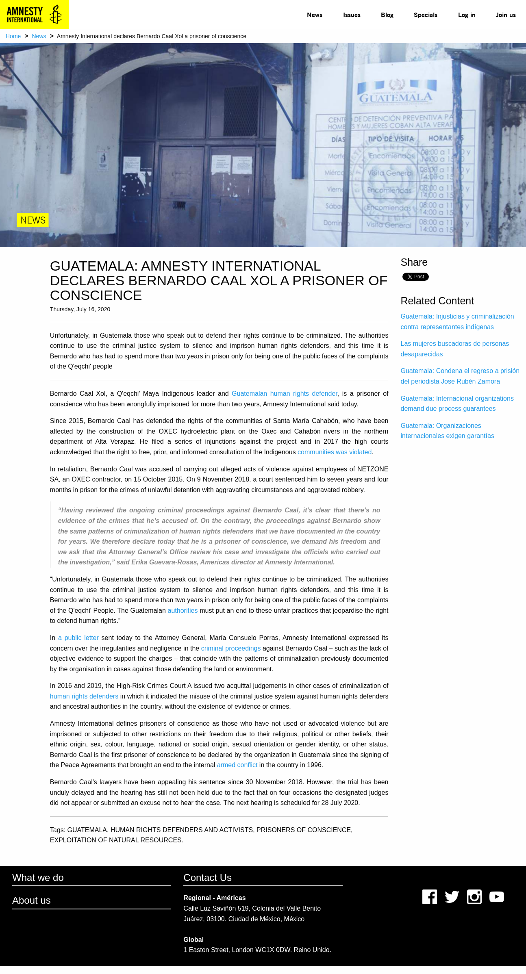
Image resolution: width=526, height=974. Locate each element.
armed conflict (237, 764)
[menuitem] (315, 14)
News (314, 14)
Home (13, 36)
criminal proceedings (231, 648)
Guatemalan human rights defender (284, 393)
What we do (38, 877)
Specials (425, 14)
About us (31, 900)
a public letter (78, 637)
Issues (352, 14)
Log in (467, 14)
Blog (387, 14)
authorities (183, 610)
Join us (506, 14)
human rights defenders (84, 696)
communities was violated (335, 452)
